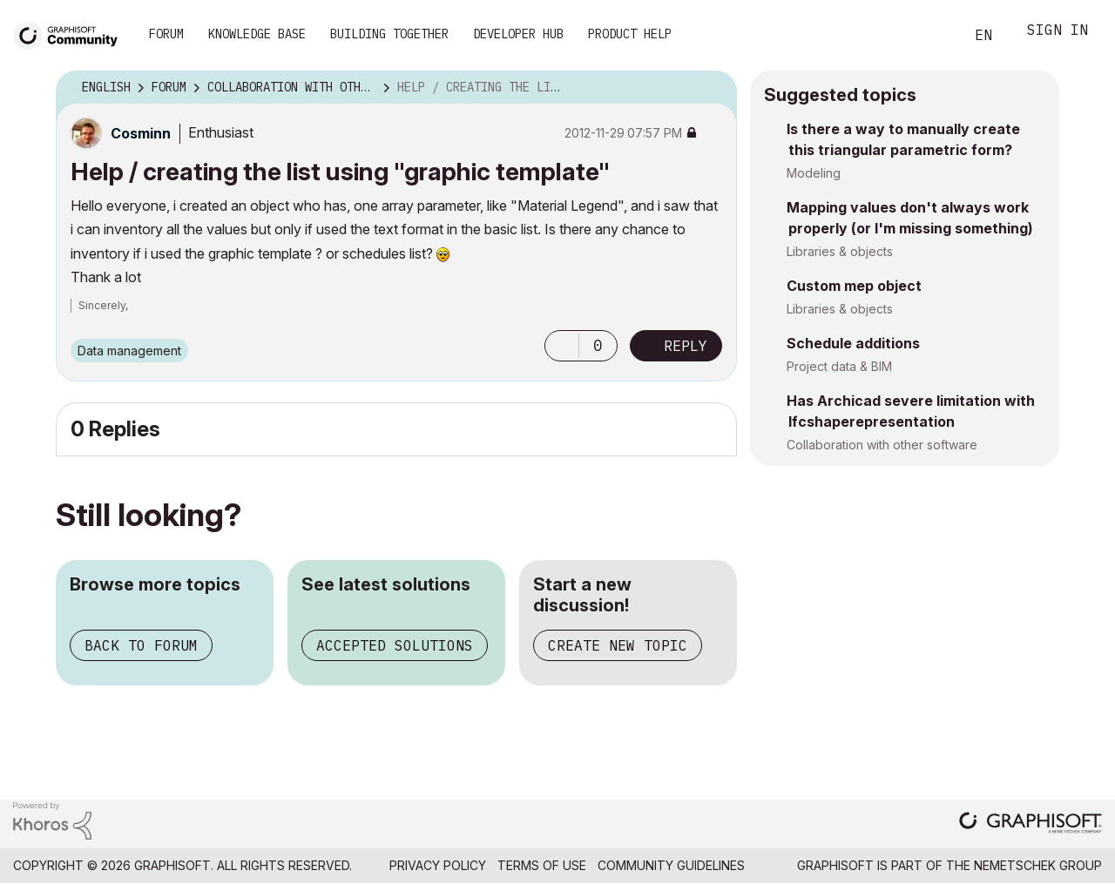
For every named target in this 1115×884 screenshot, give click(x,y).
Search (931, 36)
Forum (166, 34)
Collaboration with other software (882, 444)
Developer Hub (518, 34)
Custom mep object (854, 285)
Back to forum (141, 645)
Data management (129, 350)
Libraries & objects (840, 251)
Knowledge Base (257, 34)
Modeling (814, 172)
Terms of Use (541, 865)
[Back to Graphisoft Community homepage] (71, 33)
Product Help (630, 34)
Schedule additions (853, 343)
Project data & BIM (839, 366)
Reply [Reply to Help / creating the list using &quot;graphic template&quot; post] (685, 345)
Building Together (389, 34)
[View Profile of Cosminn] (141, 133)
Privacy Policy (437, 865)
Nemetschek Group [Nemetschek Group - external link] (1038, 865)
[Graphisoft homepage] (1030, 824)
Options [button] (712, 88)
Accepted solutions (394, 645)
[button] (561, 346)
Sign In (1057, 31)
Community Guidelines (671, 865)
